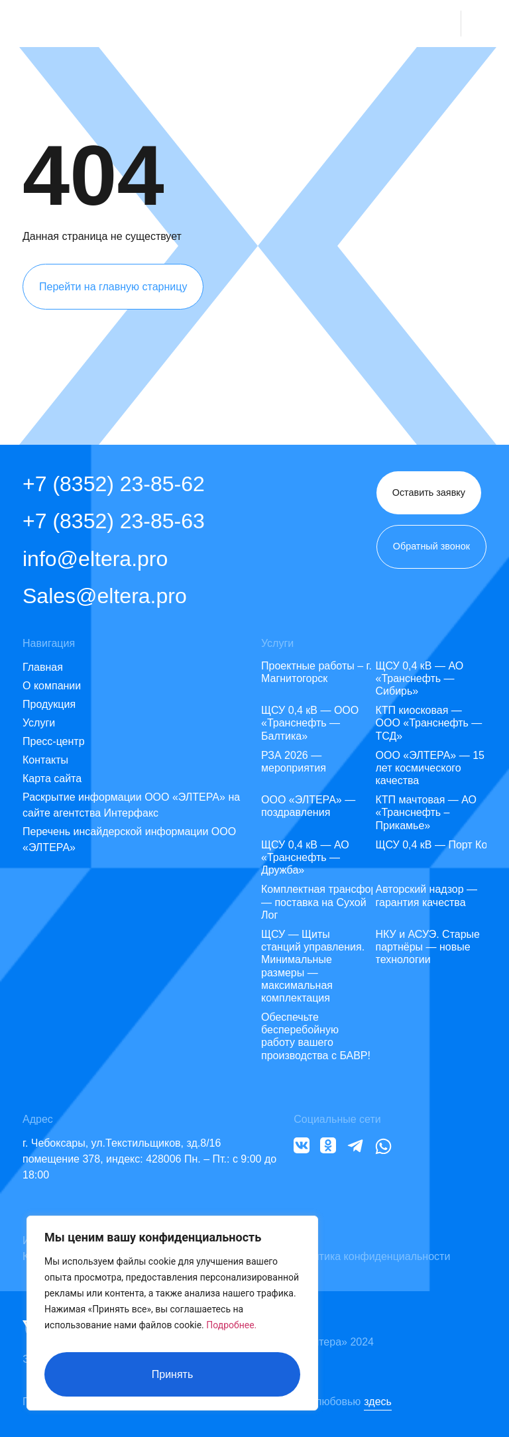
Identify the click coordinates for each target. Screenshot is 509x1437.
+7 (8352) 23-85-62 (114, 484)
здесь (378, 1401)
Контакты (45, 760)
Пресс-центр (54, 741)
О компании (52, 685)
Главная (43, 667)
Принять (173, 1374)
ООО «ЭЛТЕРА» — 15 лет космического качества (430, 768)
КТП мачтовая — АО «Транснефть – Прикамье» (426, 812)
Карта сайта (52, 778)
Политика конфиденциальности (372, 1256)
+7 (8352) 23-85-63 (114, 521)
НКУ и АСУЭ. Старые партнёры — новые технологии (428, 947)
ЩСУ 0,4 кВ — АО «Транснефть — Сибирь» (420, 678)
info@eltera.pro (95, 559)
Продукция (49, 704)
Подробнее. (231, 1333)
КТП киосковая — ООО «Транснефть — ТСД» (429, 723)
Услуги (39, 722)
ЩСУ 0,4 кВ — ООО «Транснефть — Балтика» (310, 723)
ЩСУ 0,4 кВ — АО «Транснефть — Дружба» (305, 857)
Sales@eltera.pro (105, 596)
